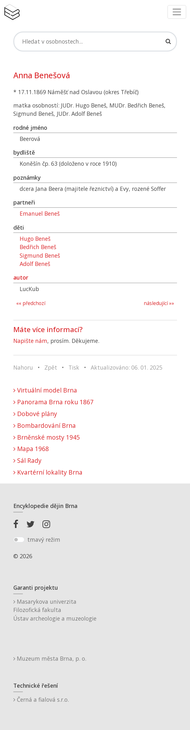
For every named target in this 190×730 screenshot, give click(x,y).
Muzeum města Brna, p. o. (49, 658)
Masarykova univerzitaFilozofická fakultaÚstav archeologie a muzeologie (54, 610)
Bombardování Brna (44, 425)
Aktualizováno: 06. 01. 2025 (126, 367)
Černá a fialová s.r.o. (41, 699)
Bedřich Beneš (38, 247)
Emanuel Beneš (40, 213)
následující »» (159, 303)
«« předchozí (30, 303)
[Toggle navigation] (176, 12)
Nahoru (23, 367)
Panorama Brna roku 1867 (53, 402)
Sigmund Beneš (40, 255)
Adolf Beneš (35, 264)
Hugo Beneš (35, 238)
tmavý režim (43, 539)
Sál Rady (27, 460)
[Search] (95, 41)
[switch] (18, 540)
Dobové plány (35, 413)
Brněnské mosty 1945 (46, 437)
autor (20, 277)
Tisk (74, 367)
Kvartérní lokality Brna (47, 472)
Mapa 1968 (31, 448)
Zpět (50, 367)
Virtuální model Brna (45, 390)
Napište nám (30, 340)
